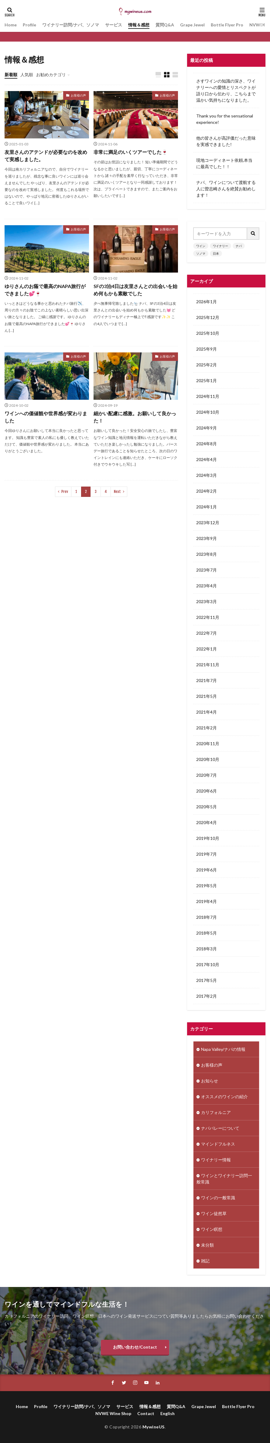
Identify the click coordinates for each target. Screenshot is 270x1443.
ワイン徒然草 (214, 1213)
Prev (64, 491)
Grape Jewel (192, 24)
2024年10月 (207, 412)
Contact (145, 1413)
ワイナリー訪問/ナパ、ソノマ (70, 24)
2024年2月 (206, 491)
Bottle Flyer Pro (227, 24)
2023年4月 (206, 585)
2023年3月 (206, 601)
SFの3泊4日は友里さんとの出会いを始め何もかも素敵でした (135, 289)
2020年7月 (206, 775)
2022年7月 (206, 633)
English (167, 1413)
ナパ (239, 246)
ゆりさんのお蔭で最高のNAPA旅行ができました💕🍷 (45, 289)
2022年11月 (207, 617)
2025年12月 (207, 317)
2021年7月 (206, 680)
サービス (113, 24)
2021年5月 (206, 696)
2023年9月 (206, 538)
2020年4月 (206, 822)
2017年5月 (206, 980)
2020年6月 (206, 790)
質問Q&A (165, 24)
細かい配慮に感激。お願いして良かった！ (135, 416)
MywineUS (153, 1426)
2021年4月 (206, 712)
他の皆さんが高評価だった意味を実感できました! (226, 141)
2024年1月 (206, 506)
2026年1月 (206, 301)
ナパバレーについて (220, 1128)
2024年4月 (206, 459)
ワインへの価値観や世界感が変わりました (46, 416)
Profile (29, 24)
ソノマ (200, 253)
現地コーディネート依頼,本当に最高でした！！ (224, 163)
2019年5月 (206, 885)
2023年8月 (206, 554)
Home (11, 24)
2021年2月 (206, 727)
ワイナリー (220, 246)
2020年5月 (206, 806)
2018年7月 (206, 917)
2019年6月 (206, 869)
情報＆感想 (138, 24)
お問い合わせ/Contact (135, 1347)
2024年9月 (206, 427)
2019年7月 (206, 854)
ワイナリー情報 (216, 1159)
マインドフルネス (218, 1143)
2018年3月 (206, 948)
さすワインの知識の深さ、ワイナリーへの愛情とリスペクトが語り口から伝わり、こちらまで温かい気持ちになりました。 (226, 90)
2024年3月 (206, 475)
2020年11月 (207, 743)
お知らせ (209, 1080)
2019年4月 (206, 901)
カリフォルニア (216, 1112)
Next (117, 491)
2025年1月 (206, 380)
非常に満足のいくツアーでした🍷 (131, 152)
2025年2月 (206, 364)
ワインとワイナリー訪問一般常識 (224, 1178)
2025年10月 (207, 333)
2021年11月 (207, 664)
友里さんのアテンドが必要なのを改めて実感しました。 (46, 155)
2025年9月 (206, 348)
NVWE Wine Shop (113, 1413)
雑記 (205, 1260)
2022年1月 (206, 648)
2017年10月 (207, 964)
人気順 (26, 74)
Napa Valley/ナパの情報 (223, 1049)
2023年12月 (207, 522)
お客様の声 (78, 95)
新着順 (11, 74)
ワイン (200, 246)
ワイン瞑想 (211, 1229)
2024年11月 (207, 396)
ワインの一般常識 (218, 1197)
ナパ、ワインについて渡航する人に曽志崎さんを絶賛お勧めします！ (226, 189)
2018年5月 (206, 932)
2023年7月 (206, 569)
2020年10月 (207, 759)
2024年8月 (206, 443)
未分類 (207, 1245)
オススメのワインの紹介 (224, 1096)
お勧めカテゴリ (51, 74)
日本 (216, 253)
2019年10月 (207, 838)
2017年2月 (206, 996)
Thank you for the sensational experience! (224, 119)
